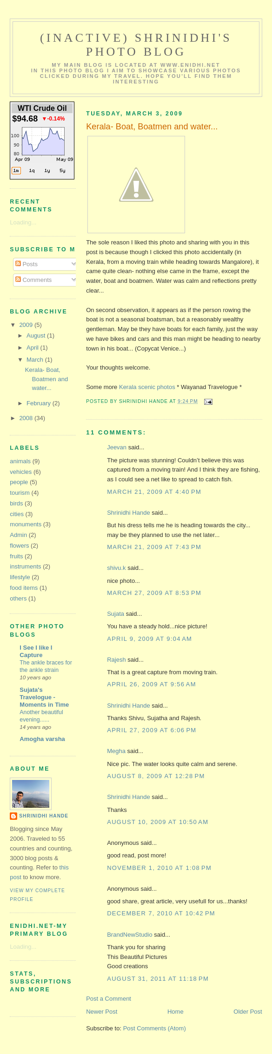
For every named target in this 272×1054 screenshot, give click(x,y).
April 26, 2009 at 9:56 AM (151, 684)
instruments (25, 566)
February (40, 403)
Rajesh (116, 659)
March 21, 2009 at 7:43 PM (154, 546)
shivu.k (116, 567)
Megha (116, 750)
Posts (26, 264)
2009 (26, 324)
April (33, 347)
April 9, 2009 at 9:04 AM (149, 638)
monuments (25, 524)
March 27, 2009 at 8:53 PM (154, 592)
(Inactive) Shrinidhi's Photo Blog (136, 44)
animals (20, 461)
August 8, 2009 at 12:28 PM (156, 776)
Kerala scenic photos (147, 386)
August (37, 335)
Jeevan (116, 447)
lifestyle (20, 577)
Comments (33, 279)
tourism (20, 492)
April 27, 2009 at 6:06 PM (151, 730)
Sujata (115, 613)
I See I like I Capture (36, 651)
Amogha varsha (42, 738)
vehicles (21, 471)
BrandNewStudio (130, 934)
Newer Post (101, 1011)
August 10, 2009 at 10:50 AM (157, 821)
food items (24, 587)
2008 (26, 418)
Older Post (247, 1011)
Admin (18, 534)
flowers (19, 545)
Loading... (23, 222)
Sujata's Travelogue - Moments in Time (44, 697)
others (18, 598)
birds (16, 503)
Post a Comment (108, 998)
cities (17, 514)
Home (175, 1011)
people (19, 482)
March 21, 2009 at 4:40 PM (154, 491)
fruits (16, 556)
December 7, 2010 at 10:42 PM (161, 913)
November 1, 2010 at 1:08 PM (159, 867)
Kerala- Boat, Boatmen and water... (46, 378)
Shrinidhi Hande (128, 512)
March (36, 359)
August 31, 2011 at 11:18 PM (158, 978)
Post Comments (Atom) (154, 1028)
